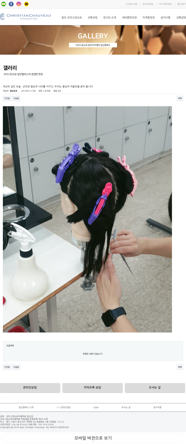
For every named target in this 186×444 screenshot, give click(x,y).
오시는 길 (126, 407)
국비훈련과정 (129, 17)
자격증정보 (148, 17)
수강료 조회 (131, 4)
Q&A (96, 407)
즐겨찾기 (181, 4)
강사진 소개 (109, 17)
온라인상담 (148, 4)
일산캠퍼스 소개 (26, 407)
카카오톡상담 (165, 4)
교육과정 (92, 17)
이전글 (7, 98)
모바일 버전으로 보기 (93, 438)
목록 (180, 98)
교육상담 (181, 17)
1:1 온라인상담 (63, 407)
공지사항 (165, 17)
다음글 (16, 98)
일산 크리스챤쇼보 (71, 17)
